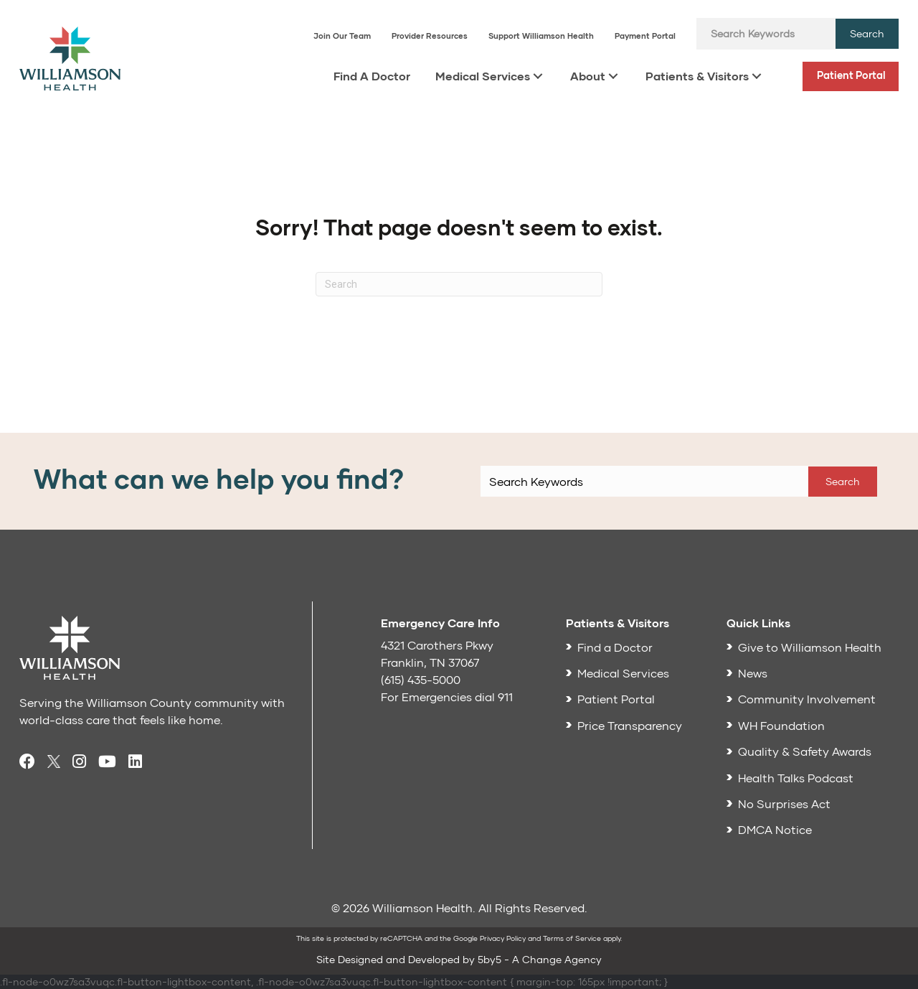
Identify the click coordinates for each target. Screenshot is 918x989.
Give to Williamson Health (809, 647)
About (587, 76)
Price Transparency (629, 725)
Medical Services (482, 76)
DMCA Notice (775, 829)
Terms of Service (572, 938)
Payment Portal (645, 35)
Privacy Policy (503, 938)
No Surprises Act (784, 803)
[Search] (459, 284)
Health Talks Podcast (795, 777)
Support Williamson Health (541, 35)
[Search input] (766, 34)
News (752, 673)
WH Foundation (781, 725)
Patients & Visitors (697, 76)
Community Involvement (807, 699)
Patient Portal (851, 75)
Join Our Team (342, 35)
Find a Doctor (615, 647)
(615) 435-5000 (420, 679)
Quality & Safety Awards (804, 751)
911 (505, 696)
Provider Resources (430, 35)
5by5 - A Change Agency (540, 959)
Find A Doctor (371, 76)
